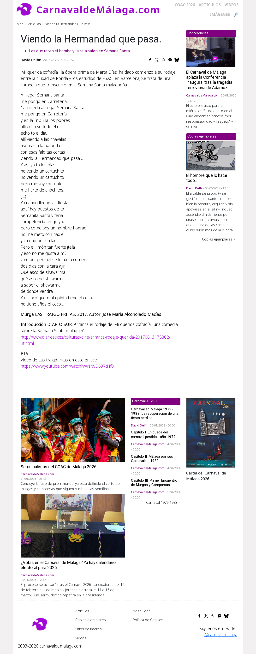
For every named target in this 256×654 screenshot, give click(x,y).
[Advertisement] (211, 316)
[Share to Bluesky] (176, 59)
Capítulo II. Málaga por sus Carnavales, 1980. (152, 458)
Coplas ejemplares (90, 619)
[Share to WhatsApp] (163, 59)
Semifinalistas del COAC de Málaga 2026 (58, 466)
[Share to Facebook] (150, 59)
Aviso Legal (142, 610)
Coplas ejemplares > (219, 239)
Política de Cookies (148, 619)
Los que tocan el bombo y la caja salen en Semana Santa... (80, 51)
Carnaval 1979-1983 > (163, 502)
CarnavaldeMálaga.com (98, 9)
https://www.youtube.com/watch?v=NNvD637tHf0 (67, 366)
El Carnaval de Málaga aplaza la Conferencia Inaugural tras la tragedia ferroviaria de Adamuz (209, 80)
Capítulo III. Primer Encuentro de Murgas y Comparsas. (154, 482)
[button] (210, 432)
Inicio (20, 24)
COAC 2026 (185, 4)
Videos (231, 4)
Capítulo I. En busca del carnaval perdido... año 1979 (153, 434)
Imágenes (220, 14)
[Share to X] (156, 59)
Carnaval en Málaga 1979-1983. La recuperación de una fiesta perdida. (155, 413)
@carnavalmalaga (220, 634)
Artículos (210, 4)
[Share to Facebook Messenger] (170, 59)
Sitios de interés (88, 628)
